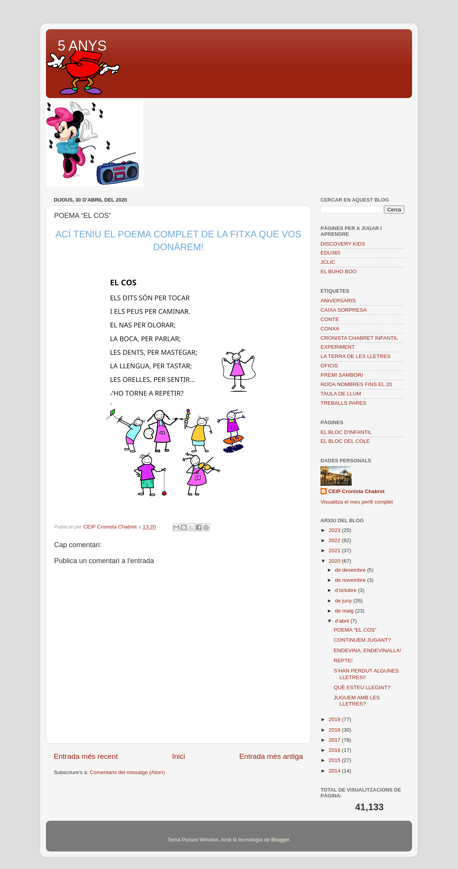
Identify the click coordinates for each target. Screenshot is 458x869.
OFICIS (329, 366)
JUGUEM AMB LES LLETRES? (357, 701)
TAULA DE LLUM (341, 394)
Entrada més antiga (271, 756)
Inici (178, 756)
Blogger (280, 840)
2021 (335, 550)
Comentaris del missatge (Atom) (127, 772)
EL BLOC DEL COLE (345, 441)
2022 (335, 540)
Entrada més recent (86, 756)
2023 (335, 530)
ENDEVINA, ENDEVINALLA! (367, 650)
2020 (335, 561)
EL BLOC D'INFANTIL (346, 432)
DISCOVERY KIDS (343, 244)
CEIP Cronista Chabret (356, 491)
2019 (335, 719)
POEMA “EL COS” (355, 630)
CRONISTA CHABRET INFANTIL (359, 338)
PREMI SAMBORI (342, 375)
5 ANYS (82, 46)
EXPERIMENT (338, 347)
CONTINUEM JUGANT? (362, 640)
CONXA (330, 329)
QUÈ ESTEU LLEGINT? (362, 687)
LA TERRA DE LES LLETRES (356, 356)
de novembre (351, 580)
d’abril (343, 621)
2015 (335, 760)
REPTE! (343, 661)
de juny (344, 601)
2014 (335, 771)
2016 (335, 750)
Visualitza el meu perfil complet (357, 502)
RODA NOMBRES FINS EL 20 (356, 384)
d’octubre (346, 590)
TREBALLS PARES (343, 403)
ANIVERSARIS (338, 301)
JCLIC (328, 262)
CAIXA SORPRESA (344, 310)
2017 (335, 740)
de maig (345, 611)
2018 (335, 730)
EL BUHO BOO (339, 271)
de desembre (351, 570)
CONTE (330, 319)
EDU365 (330, 253)
